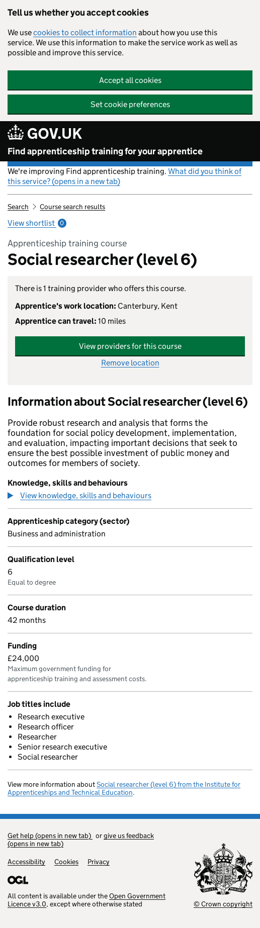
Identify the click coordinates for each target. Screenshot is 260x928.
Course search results (72, 206)
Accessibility (26, 861)
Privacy (99, 861)
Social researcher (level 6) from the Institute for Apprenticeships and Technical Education (124, 788)
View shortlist (37, 223)
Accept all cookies (130, 80)
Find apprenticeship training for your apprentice (105, 151)
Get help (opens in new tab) (50, 835)
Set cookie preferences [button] (130, 104)
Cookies (66, 861)
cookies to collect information (85, 32)
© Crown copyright (223, 903)
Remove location (130, 362)
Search (18, 206)
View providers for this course (130, 346)
